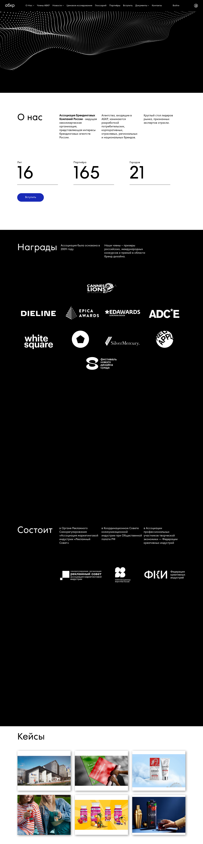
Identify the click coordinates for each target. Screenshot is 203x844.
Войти (176, 5)
